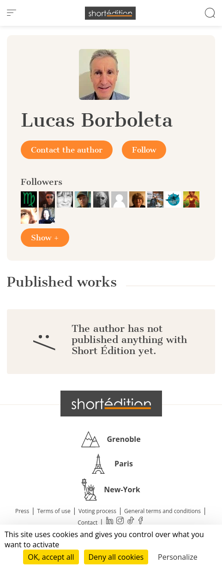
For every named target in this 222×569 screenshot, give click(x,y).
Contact (87, 522)
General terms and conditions (162, 511)
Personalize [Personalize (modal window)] (178, 557)
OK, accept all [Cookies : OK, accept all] (51, 557)
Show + (45, 237)
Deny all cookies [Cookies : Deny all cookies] (116, 557)
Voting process (97, 511)
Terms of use (53, 511)
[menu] (11, 13)
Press (22, 511)
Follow (144, 149)
